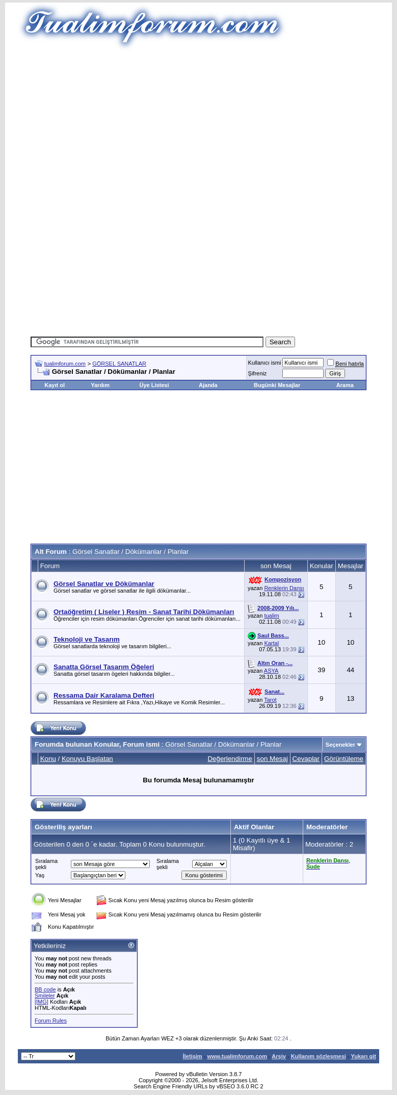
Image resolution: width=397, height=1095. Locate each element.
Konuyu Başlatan (87, 758)
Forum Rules (51, 1020)
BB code (45, 989)
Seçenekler (340, 745)
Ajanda (208, 385)
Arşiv (279, 1056)
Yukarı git (363, 1056)
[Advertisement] (214, 122)
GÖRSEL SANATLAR (119, 364)
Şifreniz (257, 373)
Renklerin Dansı (284, 588)
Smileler (45, 995)
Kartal (271, 643)
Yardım (100, 385)
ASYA (271, 671)
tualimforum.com (65, 364)
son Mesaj (272, 758)
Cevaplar (306, 758)
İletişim (192, 1056)
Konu (48, 758)
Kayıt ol (54, 385)
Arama (345, 385)
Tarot (270, 700)
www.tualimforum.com (237, 1056)
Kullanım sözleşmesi (318, 1056)
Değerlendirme (229, 758)
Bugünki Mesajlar (277, 385)
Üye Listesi (154, 385)
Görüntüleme (343, 758)
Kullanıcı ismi (264, 363)
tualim (271, 616)
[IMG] (41, 1002)
